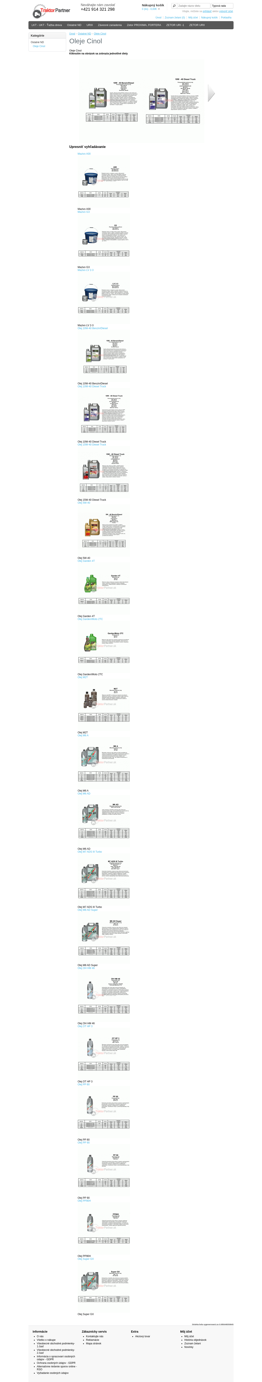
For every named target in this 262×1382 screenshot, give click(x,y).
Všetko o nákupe (46, 1339)
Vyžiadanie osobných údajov (53, 1373)
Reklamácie (92, 1339)
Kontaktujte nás (94, 1336)
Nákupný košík (209, 17)
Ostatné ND (74, 25)
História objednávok (195, 1339)
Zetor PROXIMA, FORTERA (144, 25)
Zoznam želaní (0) (175, 17)
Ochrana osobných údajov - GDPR (56, 1362)
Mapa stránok (93, 1343)
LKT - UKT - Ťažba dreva (47, 25)
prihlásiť (207, 11)
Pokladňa (226, 17)
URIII (90, 25)
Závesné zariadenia (110, 25)
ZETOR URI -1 (175, 25)
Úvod (158, 17)
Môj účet (193, 17)
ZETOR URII (197, 25)
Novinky (188, 1347)
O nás (40, 1336)
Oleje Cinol (39, 46)
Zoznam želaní (192, 1343)
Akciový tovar (142, 1336)
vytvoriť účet (226, 11)
